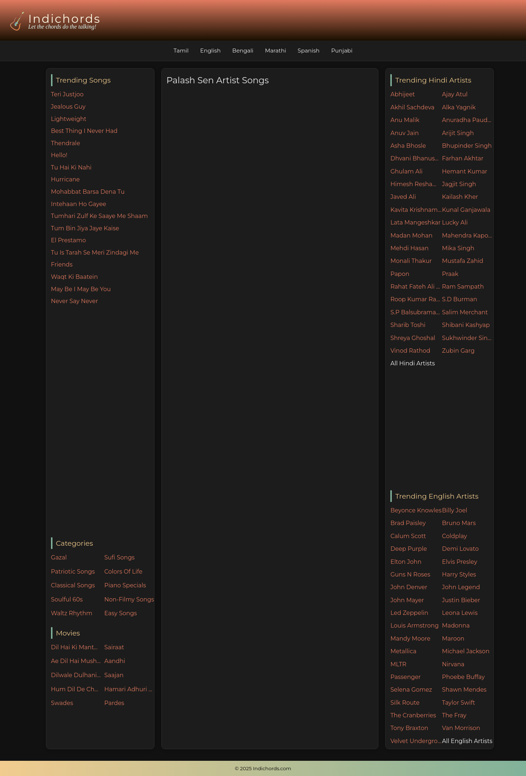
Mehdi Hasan (409, 248)
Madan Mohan (411, 235)
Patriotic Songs (73, 571)
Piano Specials (125, 585)
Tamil (181, 50)
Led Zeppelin (409, 612)
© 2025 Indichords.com (263, 768)
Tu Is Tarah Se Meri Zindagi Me (95, 252)
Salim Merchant (465, 312)
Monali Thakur (411, 260)
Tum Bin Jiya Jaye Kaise (85, 228)
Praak (450, 273)
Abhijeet (402, 94)
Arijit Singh (458, 133)
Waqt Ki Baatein (74, 276)
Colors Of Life (123, 571)
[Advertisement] (102, 421)
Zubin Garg (458, 350)
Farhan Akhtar (463, 158)
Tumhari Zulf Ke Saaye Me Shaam (99, 216)
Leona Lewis (460, 612)
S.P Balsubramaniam (416, 312)
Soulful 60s (67, 599)
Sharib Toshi (407, 325)
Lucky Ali (455, 222)
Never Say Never (74, 301)
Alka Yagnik (459, 107)
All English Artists (467, 741)
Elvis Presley (459, 561)
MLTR (398, 664)
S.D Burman (459, 299)
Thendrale (65, 143)
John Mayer (407, 600)
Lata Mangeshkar (415, 222)
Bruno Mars (459, 523)
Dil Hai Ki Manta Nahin (76, 647)
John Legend (461, 587)
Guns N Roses (410, 574)
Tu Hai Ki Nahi (71, 167)
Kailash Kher (460, 196)
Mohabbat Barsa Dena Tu (88, 191)
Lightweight (68, 119)
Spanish (309, 50)
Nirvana (453, 664)
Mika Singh (458, 248)
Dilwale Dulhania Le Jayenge (76, 675)
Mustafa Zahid (462, 260)
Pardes (114, 703)
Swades (62, 703)
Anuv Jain (404, 133)
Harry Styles (459, 574)
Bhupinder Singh (467, 145)
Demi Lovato (460, 548)
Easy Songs (120, 613)
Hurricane (65, 179)
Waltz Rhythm (72, 613)
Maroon (453, 638)
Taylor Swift (458, 702)
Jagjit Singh (459, 184)
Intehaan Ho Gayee (78, 204)
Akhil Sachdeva (412, 107)
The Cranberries (413, 715)
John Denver (408, 587)
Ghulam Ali (406, 171)
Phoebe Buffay (463, 677)
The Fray (454, 715)
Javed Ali (403, 196)
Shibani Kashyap (466, 325)
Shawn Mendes (464, 689)
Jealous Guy (68, 106)
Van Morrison (461, 728)
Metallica (403, 651)
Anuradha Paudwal (468, 120)
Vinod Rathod (410, 350)
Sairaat (114, 647)
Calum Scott (408, 536)
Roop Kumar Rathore (416, 299)
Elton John (405, 561)
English (210, 50)
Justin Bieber (461, 600)
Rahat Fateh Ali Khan (416, 286)
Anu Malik (404, 120)
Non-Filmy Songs (129, 599)
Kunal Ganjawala (466, 209)
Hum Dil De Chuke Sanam (76, 689)
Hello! (59, 155)
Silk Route (404, 702)
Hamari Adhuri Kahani (129, 689)
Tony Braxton (409, 728)
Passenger (405, 677)
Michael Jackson (465, 651)
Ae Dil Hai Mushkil (76, 661)
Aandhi (114, 661)
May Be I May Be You (81, 289)
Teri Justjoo (67, 94)
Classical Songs (73, 585)
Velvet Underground (416, 741)
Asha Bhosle (408, 145)
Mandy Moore (410, 638)
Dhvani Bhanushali (416, 158)
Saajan (113, 675)
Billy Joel (454, 510)
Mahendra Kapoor (468, 235)
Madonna (456, 625)
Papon (399, 273)
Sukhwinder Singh (468, 338)
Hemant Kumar (464, 171)
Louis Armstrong (414, 625)
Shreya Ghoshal (412, 338)
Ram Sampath (463, 286)
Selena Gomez (411, 689)
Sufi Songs (119, 557)
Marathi (275, 50)
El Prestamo (68, 240)
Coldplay (454, 536)
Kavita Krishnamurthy (416, 209)
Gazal (59, 557)
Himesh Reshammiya (416, 184)
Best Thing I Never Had (84, 130)
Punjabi (341, 50)
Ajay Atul (455, 94)
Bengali (242, 50)
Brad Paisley (408, 523)
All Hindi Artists (412, 363)
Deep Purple (408, 548)
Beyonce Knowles (415, 510)
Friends (62, 264)
